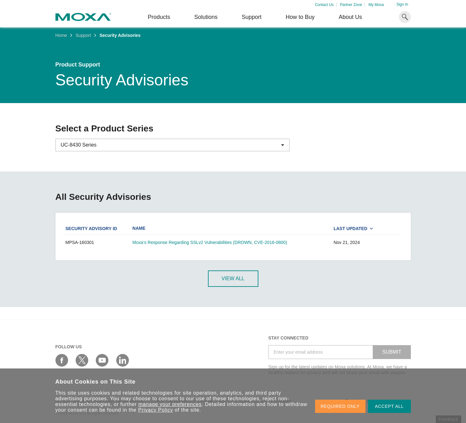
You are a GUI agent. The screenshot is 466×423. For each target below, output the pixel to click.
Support (252, 17)
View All (233, 278)
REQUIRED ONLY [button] (340, 406)
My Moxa (376, 5)
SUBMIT (391, 352)
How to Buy (299, 17)
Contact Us (324, 5)
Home (61, 35)
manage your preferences (170, 404)
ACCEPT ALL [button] (389, 406)
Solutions (205, 17)
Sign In (402, 4)
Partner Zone (351, 5)
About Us (350, 17)
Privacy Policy (155, 410)
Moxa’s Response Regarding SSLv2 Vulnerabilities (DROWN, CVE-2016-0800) (209, 242)
